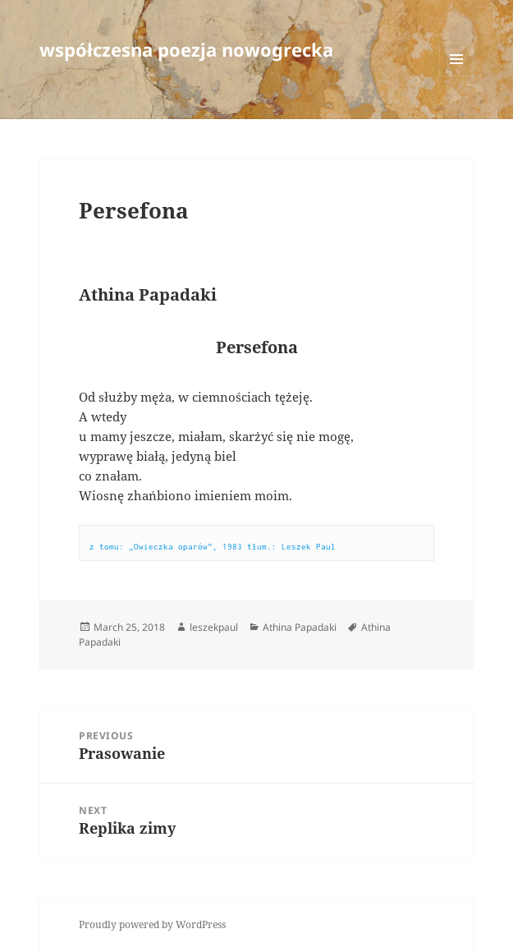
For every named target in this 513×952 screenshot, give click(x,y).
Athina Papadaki (300, 627)
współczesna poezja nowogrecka (186, 49)
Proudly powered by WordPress (152, 924)
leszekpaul (214, 627)
